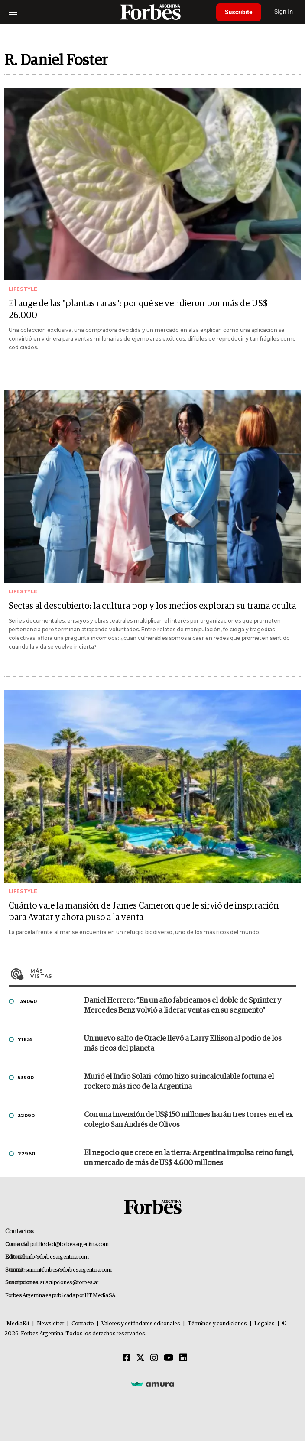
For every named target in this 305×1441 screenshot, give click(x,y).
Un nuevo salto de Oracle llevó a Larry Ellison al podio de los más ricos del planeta (183, 1043)
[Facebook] (126, 1358)
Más (163, 973)
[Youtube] (169, 1358)
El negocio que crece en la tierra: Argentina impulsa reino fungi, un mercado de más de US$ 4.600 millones (189, 1158)
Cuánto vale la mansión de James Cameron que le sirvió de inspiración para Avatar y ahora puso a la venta (144, 912)
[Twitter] (140, 1358)
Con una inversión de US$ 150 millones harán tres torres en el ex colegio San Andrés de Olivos (188, 1120)
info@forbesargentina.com (57, 1257)
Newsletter (50, 1324)
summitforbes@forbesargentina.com (68, 1270)
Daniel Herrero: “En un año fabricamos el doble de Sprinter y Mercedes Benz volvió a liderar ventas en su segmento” (182, 1005)
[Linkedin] (183, 1358)
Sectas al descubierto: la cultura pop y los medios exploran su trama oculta (152, 606)
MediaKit (17, 1324)
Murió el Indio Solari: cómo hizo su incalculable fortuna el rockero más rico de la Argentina (179, 1081)
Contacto (82, 1324)
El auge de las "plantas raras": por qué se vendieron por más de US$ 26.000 (138, 309)
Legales (264, 1324)
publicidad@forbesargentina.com (69, 1244)
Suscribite (239, 12)
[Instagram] (154, 1358)
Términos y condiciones (217, 1324)
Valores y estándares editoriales (140, 1324)
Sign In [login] (283, 12)
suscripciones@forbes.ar (69, 1282)
